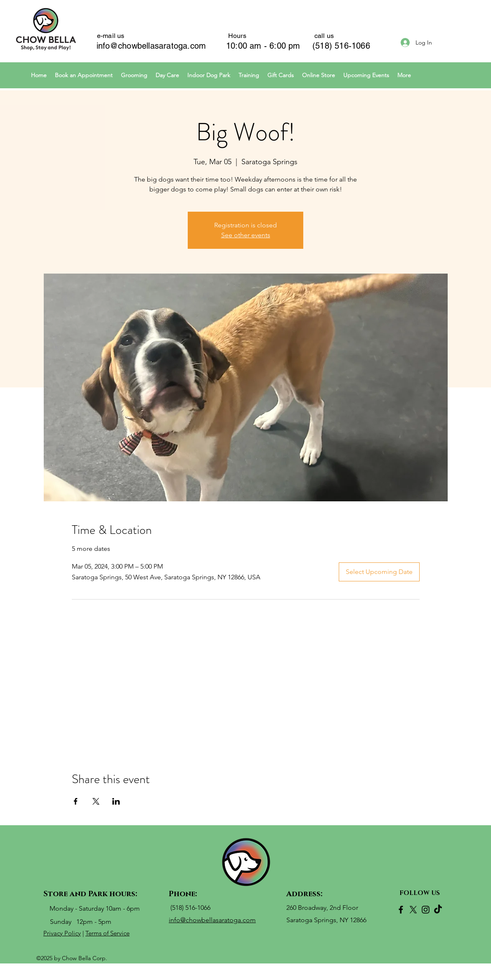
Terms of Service (107, 933)
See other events (245, 235)
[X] (413, 909)
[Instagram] (425, 909)
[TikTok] (438, 909)
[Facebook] (401, 909)
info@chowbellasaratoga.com (151, 46)
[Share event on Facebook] (76, 801)
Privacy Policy (62, 933)
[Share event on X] (96, 801)
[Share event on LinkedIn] (116, 801)
